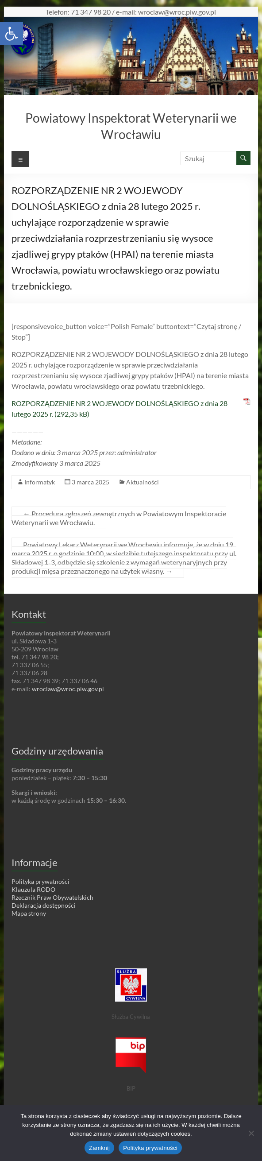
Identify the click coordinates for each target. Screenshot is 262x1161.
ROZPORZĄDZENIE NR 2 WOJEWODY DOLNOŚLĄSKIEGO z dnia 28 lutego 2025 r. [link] (119, 408)
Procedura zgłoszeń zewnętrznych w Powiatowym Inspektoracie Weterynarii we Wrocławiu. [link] (119, 517)
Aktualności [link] (142, 482)
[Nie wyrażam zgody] (251, 1133)
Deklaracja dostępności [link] (44, 905)
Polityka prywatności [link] (40, 881)
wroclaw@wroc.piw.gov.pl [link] (68, 689)
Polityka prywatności (150, 1148)
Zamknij (99, 1148)
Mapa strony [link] (29, 913)
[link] (11, 33)
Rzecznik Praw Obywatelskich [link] (52, 897)
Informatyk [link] (39, 482)
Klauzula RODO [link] (33, 889)
